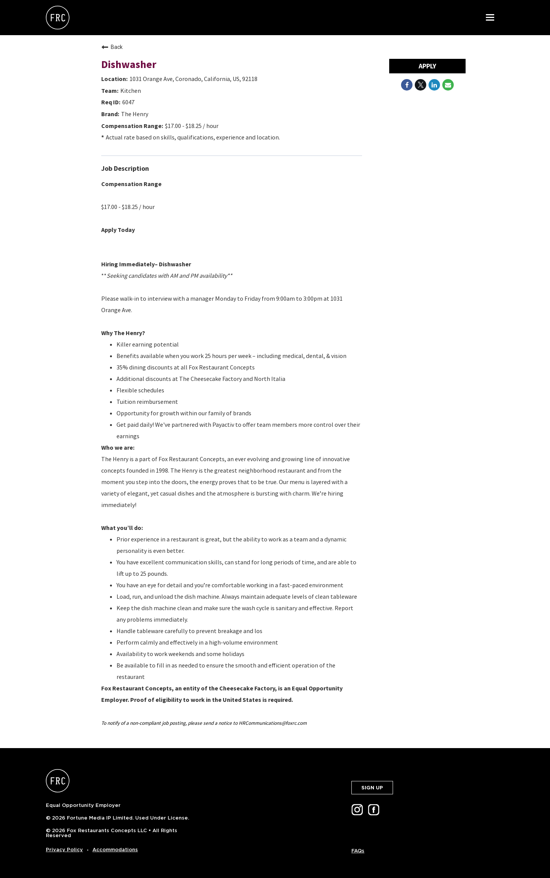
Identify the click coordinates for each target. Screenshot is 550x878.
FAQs (357, 850)
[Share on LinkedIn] (434, 85)
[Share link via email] (448, 85)
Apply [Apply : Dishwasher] (427, 66)
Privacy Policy (64, 849)
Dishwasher (128, 64)
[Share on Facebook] (407, 85)
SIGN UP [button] (372, 788)
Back (112, 47)
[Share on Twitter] (420, 85)
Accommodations (115, 849)
